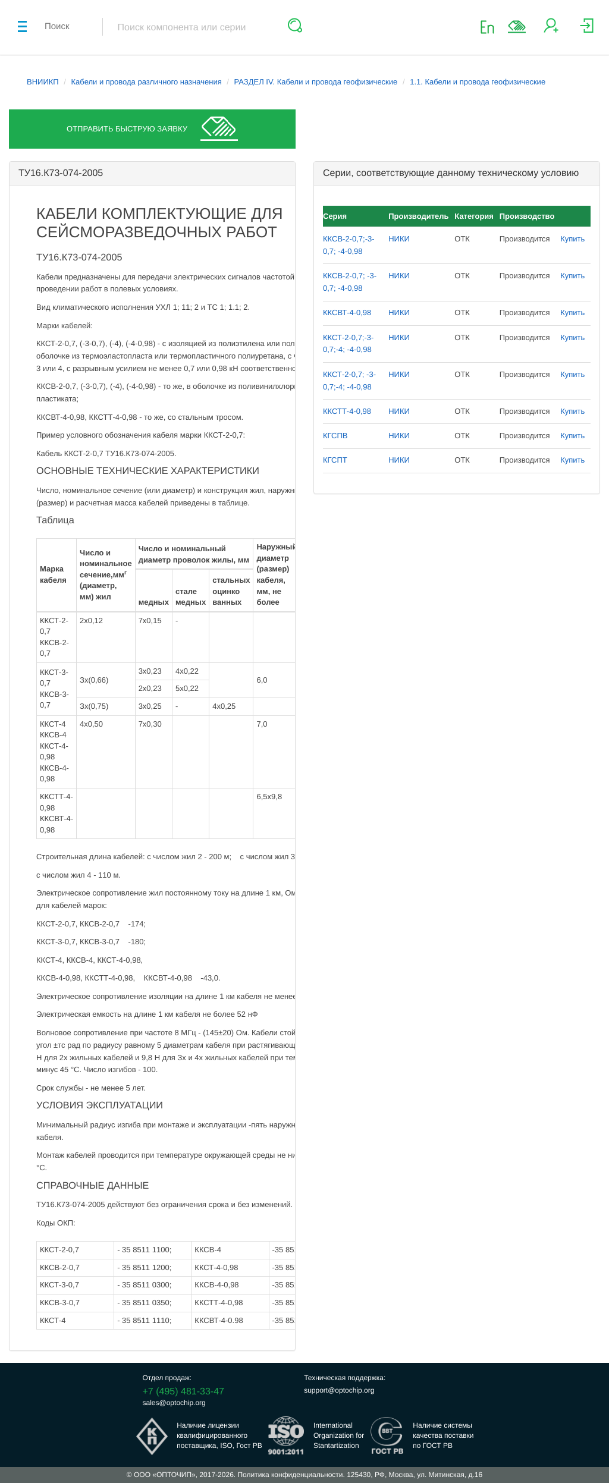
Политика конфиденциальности (290, 1475)
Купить (572, 238)
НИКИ (399, 238)
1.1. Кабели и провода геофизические (477, 81)
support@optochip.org (339, 1390)
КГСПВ (335, 435)
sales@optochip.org (174, 1403)
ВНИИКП (43, 81)
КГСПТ (335, 459)
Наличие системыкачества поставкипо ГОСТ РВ (443, 1435)
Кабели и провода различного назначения (146, 81)
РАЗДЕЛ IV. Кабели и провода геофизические (316, 81)
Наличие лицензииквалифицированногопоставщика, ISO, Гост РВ (219, 1435)
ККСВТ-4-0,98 (347, 312)
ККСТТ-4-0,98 (347, 411)
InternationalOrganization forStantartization (338, 1435)
